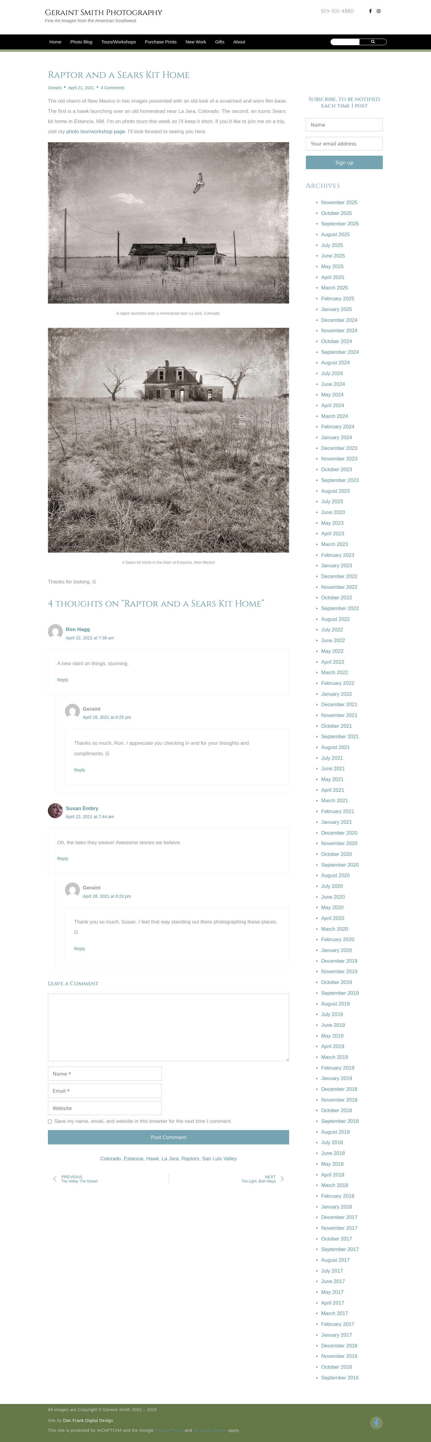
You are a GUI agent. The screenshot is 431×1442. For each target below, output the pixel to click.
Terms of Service (210, 1430)
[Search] (373, 42)
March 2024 (334, 416)
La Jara (170, 1159)
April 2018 (332, 1175)
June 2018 (333, 1153)
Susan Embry (82, 808)
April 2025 (332, 277)
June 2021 (333, 768)
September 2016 (340, 1378)
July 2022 (332, 630)
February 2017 (337, 1324)
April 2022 (332, 662)
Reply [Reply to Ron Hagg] (62, 679)
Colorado (110, 1159)
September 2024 (340, 352)
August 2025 (335, 234)
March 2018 (334, 1185)
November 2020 (339, 843)
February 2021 (337, 811)
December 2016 (339, 1346)
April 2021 (332, 790)
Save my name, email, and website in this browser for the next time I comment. (143, 1121)
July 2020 (332, 886)
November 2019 (339, 971)
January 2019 (336, 1078)
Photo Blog (81, 41)
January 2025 (336, 309)
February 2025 (337, 298)
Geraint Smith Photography (104, 12)
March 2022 (334, 672)
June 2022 (333, 640)
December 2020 (339, 833)
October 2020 (336, 854)
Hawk (152, 1159)
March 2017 (334, 1313)
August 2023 (335, 491)
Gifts (219, 41)
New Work (196, 41)
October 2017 (336, 1239)
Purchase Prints (161, 41)
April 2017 (332, 1303)
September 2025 (340, 224)
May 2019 (332, 1036)
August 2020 (335, 875)
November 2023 (339, 459)
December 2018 (339, 1089)
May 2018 (332, 1164)
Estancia (133, 1159)
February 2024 (337, 427)
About (239, 41)
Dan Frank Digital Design (88, 1420)
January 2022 (336, 694)
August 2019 (335, 1004)
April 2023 (332, 533)
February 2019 (337, 1068)
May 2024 (332, 395)
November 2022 (339, 587)
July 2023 (332, 501)
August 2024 (335, 363)
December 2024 (339, 320)
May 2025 (332, 266)
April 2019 (332, 1046)
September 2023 (340, 480)
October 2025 (336, 213)
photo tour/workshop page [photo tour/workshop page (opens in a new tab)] (95, 131)
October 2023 (336, 469)
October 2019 (336, 982)
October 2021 (336, 726)
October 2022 (336, 598)
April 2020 (332, 918)
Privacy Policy (169, 1430)
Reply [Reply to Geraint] (79, 770)
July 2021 (332, 758)
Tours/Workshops (118, 41)
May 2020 (332, 907)
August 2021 (335, 747)
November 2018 (339, 1100)
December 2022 (339, 576)
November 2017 (339, 1228)
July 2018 (332, 1142)
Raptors (190, 1159)
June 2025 (333, 256)
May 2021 (332, 779)
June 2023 (333, 512)
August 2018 (335, 1132)
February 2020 (337, 939)
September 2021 (340, 736)
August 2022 (335, 619)
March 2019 (334, 1057)
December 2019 (339, 961)
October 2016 (336, 1367)
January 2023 (336, 565)
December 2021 (339, 704)
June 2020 (333, 897)
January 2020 (336, 950)
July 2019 (332, 1014)
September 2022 (340, 608)
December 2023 (339, 448)
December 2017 (339, 1217)
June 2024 (333, 384)
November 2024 (339, 330)
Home (55, 41)
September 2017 (340, 1249)
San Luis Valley (219, 1159)
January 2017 (336, 1335)
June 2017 (333, 1281)
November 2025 (339, 202)
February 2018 (337, 1196)
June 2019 (333, 1025)
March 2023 (334, 544)
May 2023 (332, 523)
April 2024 (332, 405)
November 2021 (339, 715)
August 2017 (335, 1260)
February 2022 (337, 683)
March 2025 (334, 288)
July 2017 (332, 1271)
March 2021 (334, 800)
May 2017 (332, 1292)
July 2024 (332, 373)
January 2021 (336, 822)
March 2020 (334, 929)
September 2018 (340, 1121)
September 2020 (340, 865)
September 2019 (340, 993)
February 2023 (337, 555)
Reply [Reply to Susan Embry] (62, 858)
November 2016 (339, 1356)
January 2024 (336, 437)
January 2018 (336, 1207)
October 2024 (336, 341)
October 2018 (336, 1110)
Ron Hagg (78, 629)
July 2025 (332, 245)
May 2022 (332, 651)
